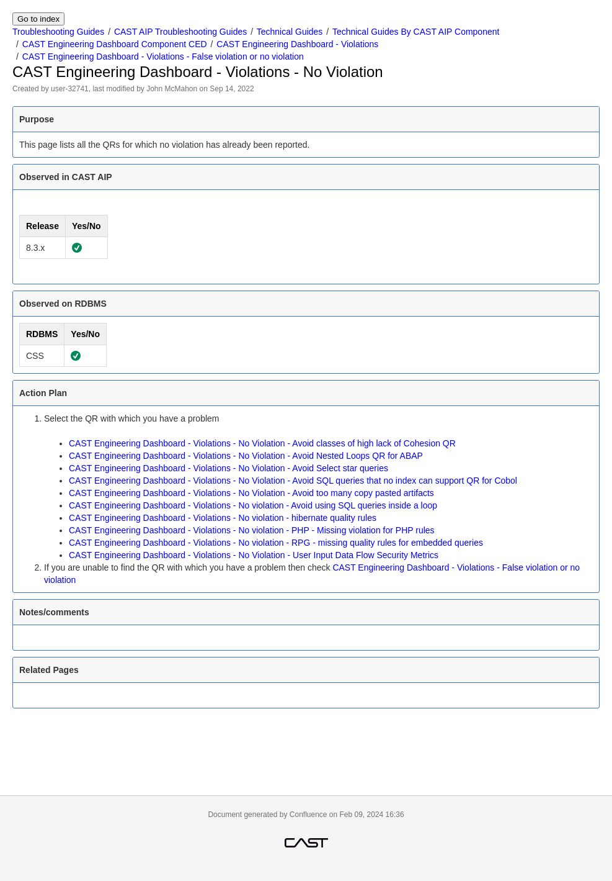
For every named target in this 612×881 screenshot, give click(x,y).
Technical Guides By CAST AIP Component (416, 32)
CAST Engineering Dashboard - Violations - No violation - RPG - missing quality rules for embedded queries (276, 543)
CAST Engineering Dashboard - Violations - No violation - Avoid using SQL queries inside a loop (253, 505)
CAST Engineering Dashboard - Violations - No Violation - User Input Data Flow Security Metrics (253, 555)
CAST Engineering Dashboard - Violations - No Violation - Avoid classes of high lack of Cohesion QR (262, 443)
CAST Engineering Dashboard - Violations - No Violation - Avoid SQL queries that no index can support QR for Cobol (293, 481)
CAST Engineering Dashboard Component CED (114, 44)
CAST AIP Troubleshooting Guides (180, 32)
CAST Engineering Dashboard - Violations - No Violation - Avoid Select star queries (228, 468)
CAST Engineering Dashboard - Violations (297, 44)
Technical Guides (290, 32)
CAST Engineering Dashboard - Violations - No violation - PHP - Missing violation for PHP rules (252, 530)
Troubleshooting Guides (58, 32)
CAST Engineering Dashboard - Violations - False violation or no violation (163, 56)
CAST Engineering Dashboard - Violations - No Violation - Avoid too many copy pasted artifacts (251, 493)
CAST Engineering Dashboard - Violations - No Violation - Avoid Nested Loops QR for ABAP (246, 456)
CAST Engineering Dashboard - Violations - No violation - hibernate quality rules (222, 518)
